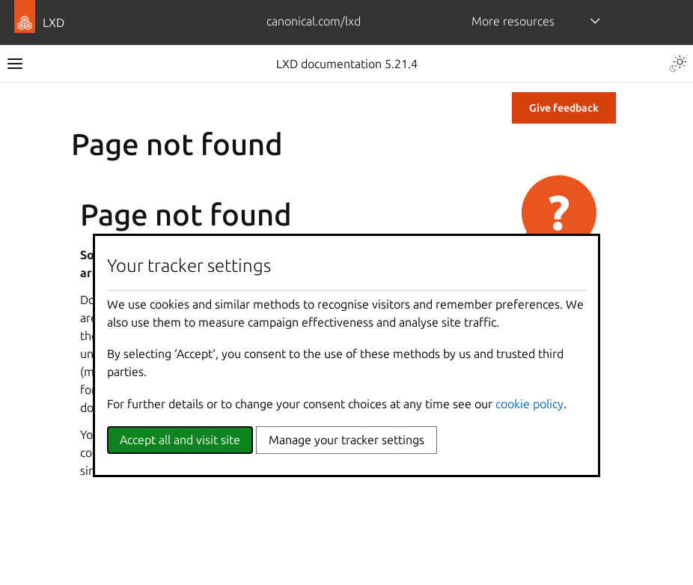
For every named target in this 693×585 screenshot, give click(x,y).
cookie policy (529, 403)
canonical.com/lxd (313, 21)
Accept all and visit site (180, 439)
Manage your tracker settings (346, 439)
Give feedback (564, 108)
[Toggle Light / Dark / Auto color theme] (678, 64)
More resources (513, 21)
